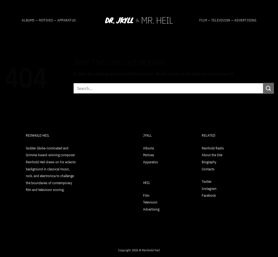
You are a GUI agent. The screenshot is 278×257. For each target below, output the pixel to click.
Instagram (209, 188)
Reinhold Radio (213, 148)
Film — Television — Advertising (227, 20)
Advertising (151, 209)
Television (150, 202)
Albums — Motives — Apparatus (49, 20)
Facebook (209, 195)
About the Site (212, 155)
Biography (209, 162)
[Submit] (268, 88)
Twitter (206, 181)
